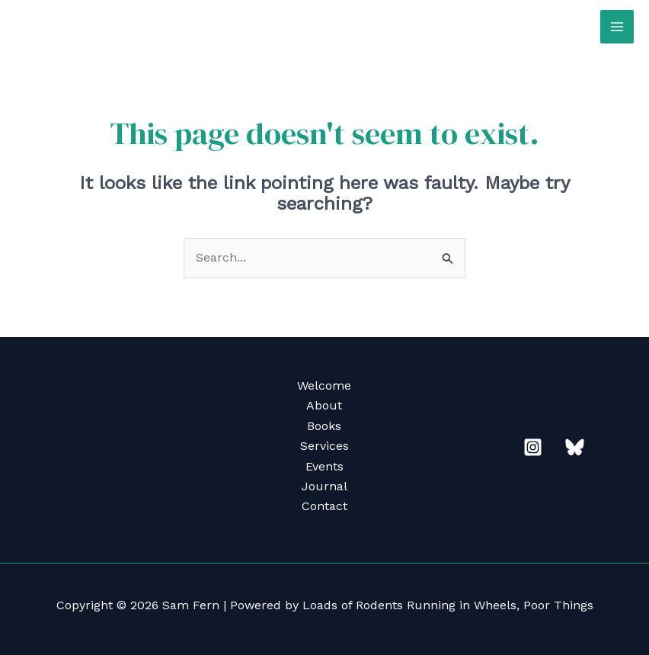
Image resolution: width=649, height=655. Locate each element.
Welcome (324, 385)
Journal (324, 486)
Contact (324, 506)
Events (324, 466)
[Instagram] (532, 447)
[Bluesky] (574, 447)
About (324, 405)
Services (324, 445)
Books (324, 426)
